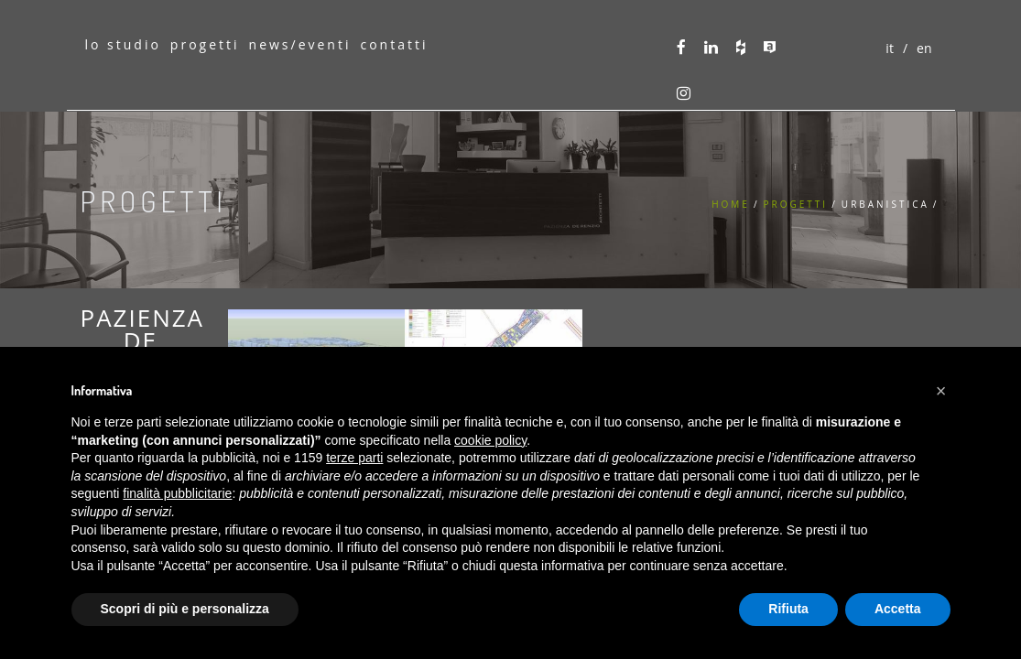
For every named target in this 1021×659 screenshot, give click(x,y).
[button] (941, 390)
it (889, 48)
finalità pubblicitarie (177, 493)
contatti (394, 44)
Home (730, 204)
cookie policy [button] (490, 440)
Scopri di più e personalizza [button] (185, 608)
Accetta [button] (897, 608)
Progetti (796, 204)
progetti (205, 44)
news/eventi (300, 44)
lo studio (122, 44)
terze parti (354, 457)
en (924, 48)
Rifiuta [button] (788, 608)
